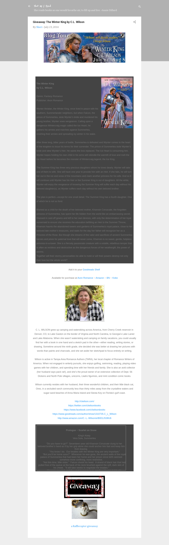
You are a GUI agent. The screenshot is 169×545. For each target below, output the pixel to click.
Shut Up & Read (42, 6)
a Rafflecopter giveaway (84, 526)
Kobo (115, 278)
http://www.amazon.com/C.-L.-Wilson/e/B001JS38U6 (84, 418)
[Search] (139, 7)
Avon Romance (85, 278)
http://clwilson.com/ (84, 401)
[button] (134, 22)
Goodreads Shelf (91, 269)
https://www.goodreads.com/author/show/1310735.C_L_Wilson (84, 414)
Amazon (100, 278)
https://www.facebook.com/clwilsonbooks (84, 409)
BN (108, 278)
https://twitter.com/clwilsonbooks (84, 405)
